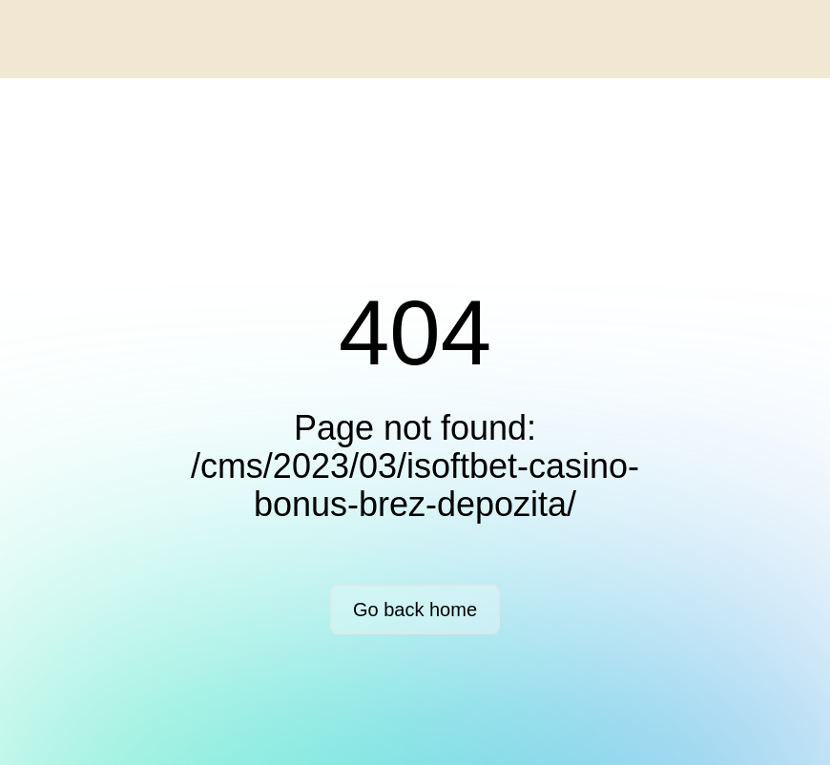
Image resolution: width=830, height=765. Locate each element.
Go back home (415, 609)
